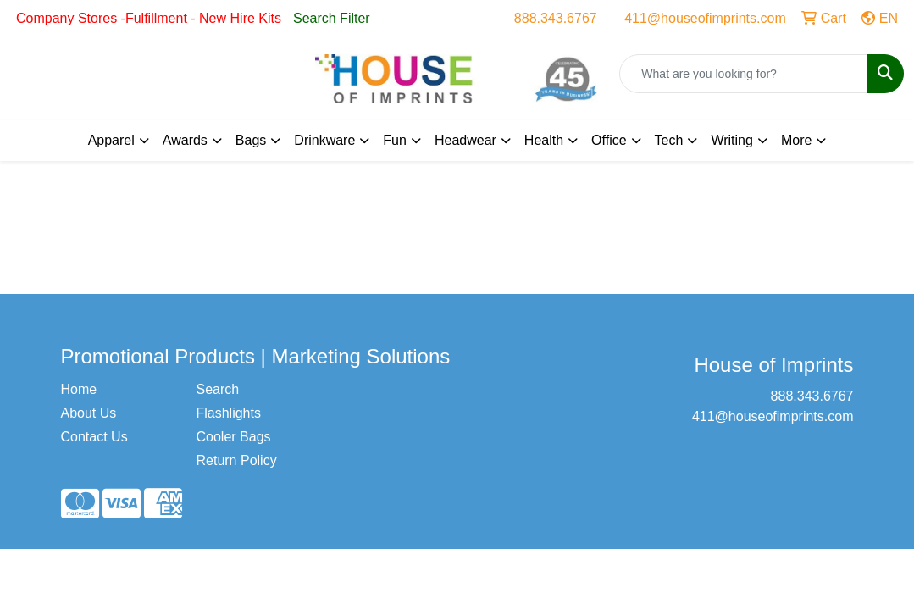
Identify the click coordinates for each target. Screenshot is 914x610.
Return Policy (236, 460)
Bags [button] (250, 140)
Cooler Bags (233, 437)
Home (79, 389)
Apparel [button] (111, 140)
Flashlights (228, 413)
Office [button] (609, 140)
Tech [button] (669, 140)
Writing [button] (732, 140)
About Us (89, 413)
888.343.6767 (555, 18)
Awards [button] (185, 140)
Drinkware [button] (324, 140)
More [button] (796, 140)
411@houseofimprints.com (705, 18)
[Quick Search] (743, 73)
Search (217, 389)
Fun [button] (395, 140)
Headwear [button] (465, 140)
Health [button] (543, 140)
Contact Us (94, 437)
